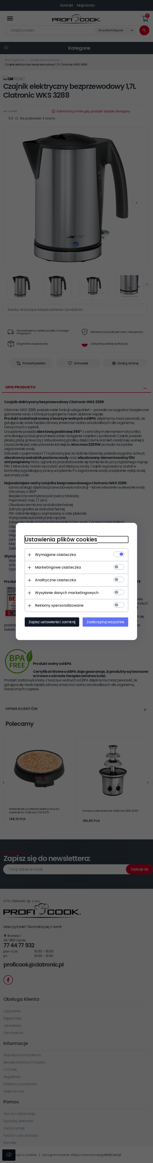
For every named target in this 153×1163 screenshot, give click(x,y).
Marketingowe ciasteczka (57, 567)
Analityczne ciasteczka (55, 580)
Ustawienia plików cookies (60, 539)
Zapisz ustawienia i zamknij (51, 622)
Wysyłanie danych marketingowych (66, 593)
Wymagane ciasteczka (55, 554)
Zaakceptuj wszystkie (106, 622)
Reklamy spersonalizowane (59, 605)
